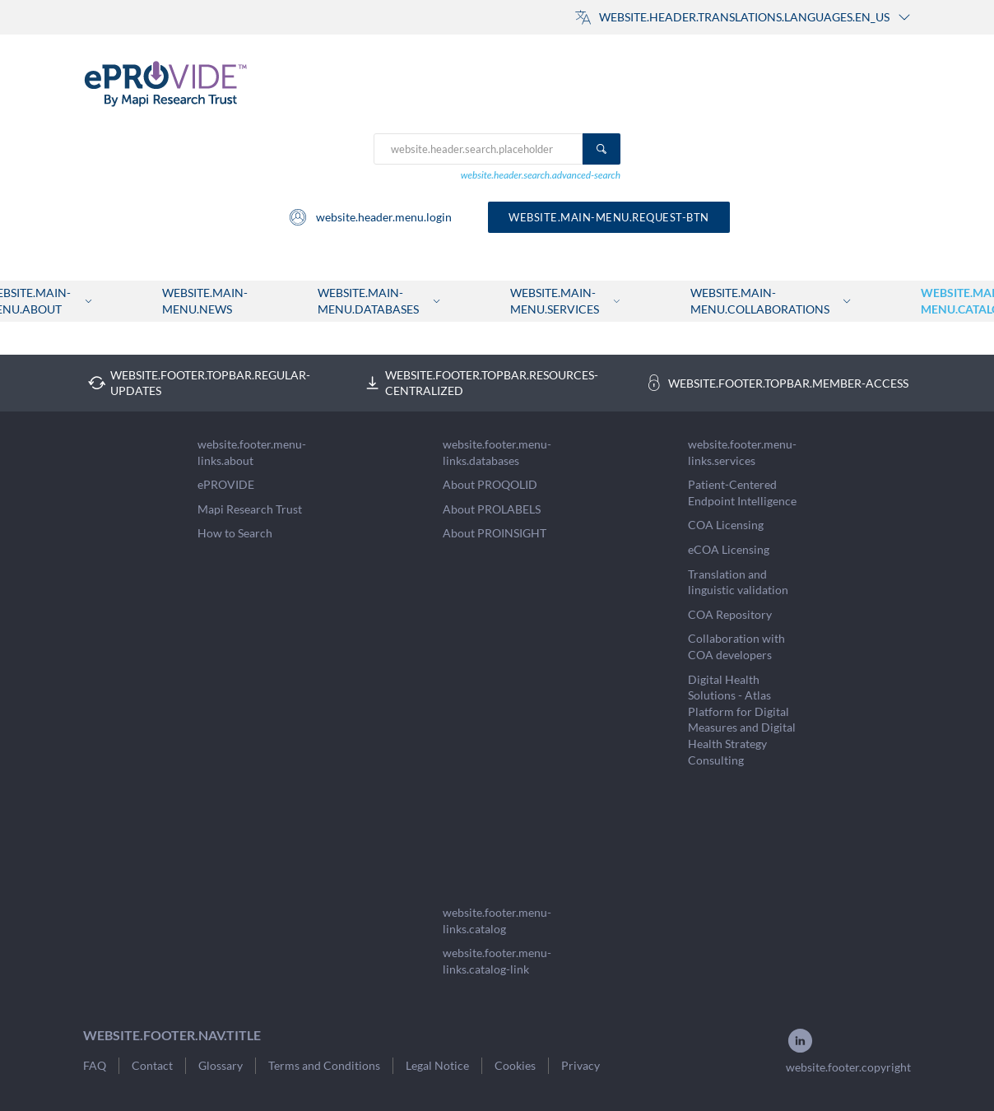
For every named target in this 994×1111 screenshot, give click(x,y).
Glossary (220, 1065)
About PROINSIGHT (494, 533)
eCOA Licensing (728, 549)
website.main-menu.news (205, 301)
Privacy (580, 1065)
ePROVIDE (225, 484)
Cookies (515, 1065)
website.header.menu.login (370, 217)
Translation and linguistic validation (738, 582)
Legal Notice (437, 1065)
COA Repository (730, 614)
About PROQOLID (490, 484)
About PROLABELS (492, 509)
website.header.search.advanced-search (540, 175)
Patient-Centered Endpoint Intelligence (742, 492)
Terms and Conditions (324, 1065)
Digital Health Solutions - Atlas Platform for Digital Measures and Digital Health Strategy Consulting (742, 719)
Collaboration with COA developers (736, 646)
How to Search (234, 533)
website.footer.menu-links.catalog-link (497, 961)
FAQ (94, 1065)
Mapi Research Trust (249, 509)
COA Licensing (726, 525)
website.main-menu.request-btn (609, 217)
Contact (152, 1065)
